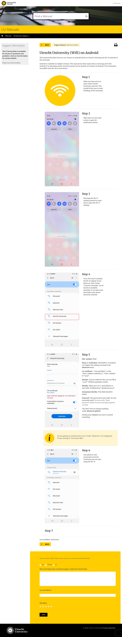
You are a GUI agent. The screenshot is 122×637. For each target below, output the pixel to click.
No (55, 565)
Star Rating (43, 603)
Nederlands (117, 3)
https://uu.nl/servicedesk (11, 63)
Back (47, 45)
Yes (42, 565)
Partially (48, 565)
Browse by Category (21, 36)
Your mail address (46, 590)
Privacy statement (108, 628)
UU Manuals (10, 29)
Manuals (8, 36)
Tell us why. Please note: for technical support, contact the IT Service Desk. (63, 569)
